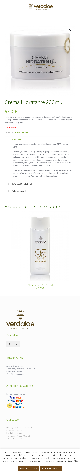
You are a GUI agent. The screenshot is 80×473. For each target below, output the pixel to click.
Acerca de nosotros (14, 366)
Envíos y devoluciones (15, 394)
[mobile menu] (76, 5)
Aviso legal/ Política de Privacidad (20, 369)
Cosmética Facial (21, 132)
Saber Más (73, 461)
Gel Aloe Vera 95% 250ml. (39, 285)
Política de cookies (14, 371)
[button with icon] (9, 344)
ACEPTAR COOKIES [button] (28, 468)
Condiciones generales (15, 374)
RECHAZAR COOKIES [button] (51, 468)
